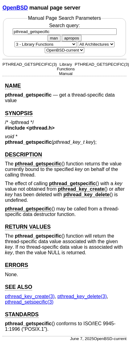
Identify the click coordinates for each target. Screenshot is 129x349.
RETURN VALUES (28, 227)
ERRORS (16, 265)
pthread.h (40, 128)
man (54, 38)
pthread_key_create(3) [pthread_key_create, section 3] (30, 296)
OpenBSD (15, 8)
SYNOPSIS (19, 113)
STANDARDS (22, 314)
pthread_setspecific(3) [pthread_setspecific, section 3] (29, 302)
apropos (71, 38)
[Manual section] (46, 44)
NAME (13, 86)
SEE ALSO (18, 287)
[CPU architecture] (96, 44)
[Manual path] (64, 50)
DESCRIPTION (23, 155)
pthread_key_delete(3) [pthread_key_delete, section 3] (82, 296)
